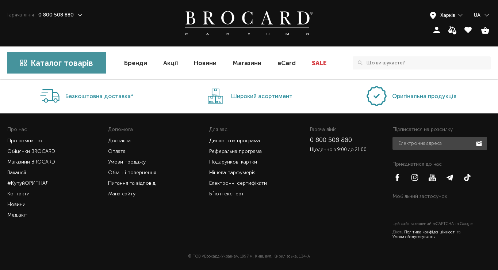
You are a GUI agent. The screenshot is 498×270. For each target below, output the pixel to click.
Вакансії (16, 172)
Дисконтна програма (234, 141)
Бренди (135, 63)
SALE (319, 63)
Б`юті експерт (226, 194)
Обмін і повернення (132, 172)
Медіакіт (17, 215)
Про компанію (24, 141)
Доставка (119, 141)
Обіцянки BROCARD (31, 151)
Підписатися (479, 143)
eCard (286, 63)
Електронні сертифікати (238, 183)
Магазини (247, 63)
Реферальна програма (235, 151)
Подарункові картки (233, 162)
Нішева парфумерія (232, 172)
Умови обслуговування (414, 237)
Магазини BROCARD (31, 162)
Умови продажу (127, 162)
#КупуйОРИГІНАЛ (28, 183)
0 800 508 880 (331, 140)
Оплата (117, 151)
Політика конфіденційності (430, 232)
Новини (205, 63)
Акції (170, 63)
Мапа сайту (121, 194)
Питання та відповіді (132, 183)
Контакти (18, 194)
